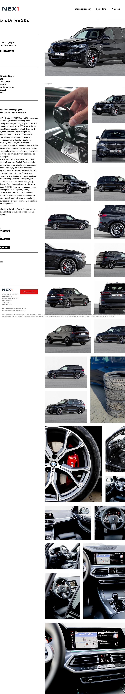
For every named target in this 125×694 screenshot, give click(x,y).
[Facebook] (121, 290)
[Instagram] (117, 290)
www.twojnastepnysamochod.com (16, 308)
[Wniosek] (115, 9)
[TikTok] (112, 290)
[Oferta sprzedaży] (83, 9)
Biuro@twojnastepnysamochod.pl (15, 310)
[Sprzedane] (101, 9)
